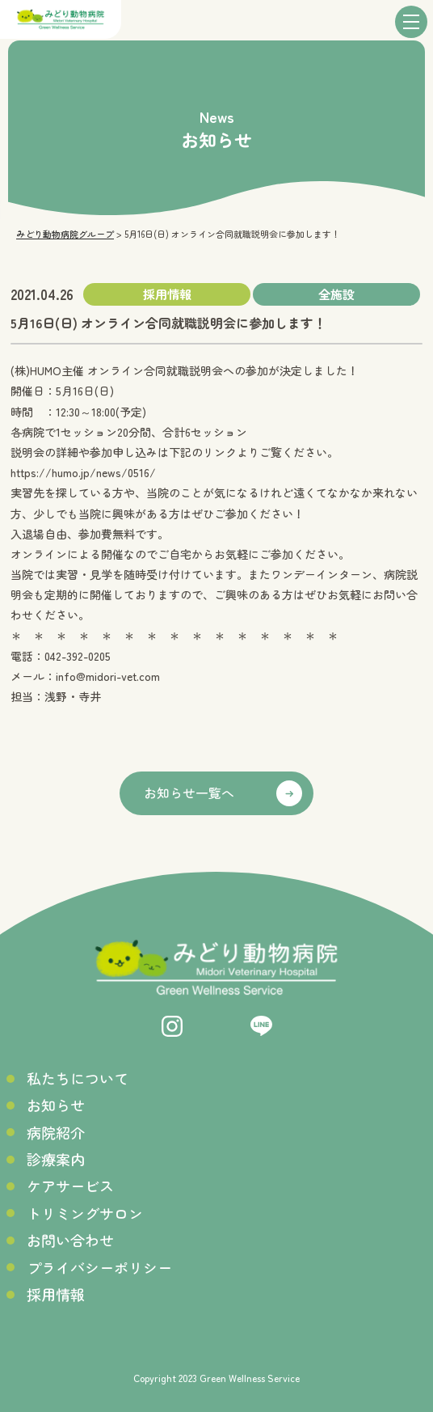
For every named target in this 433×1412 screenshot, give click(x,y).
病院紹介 (56, 1132)
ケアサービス (70, 1186)
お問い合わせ (70, 1240)
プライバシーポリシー (99, 1267)
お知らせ (56, 1105)
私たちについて (77, 1078)
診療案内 (56, 1159)
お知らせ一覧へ (189, 792)
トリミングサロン (85, 1213)
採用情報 (56, 1294)
